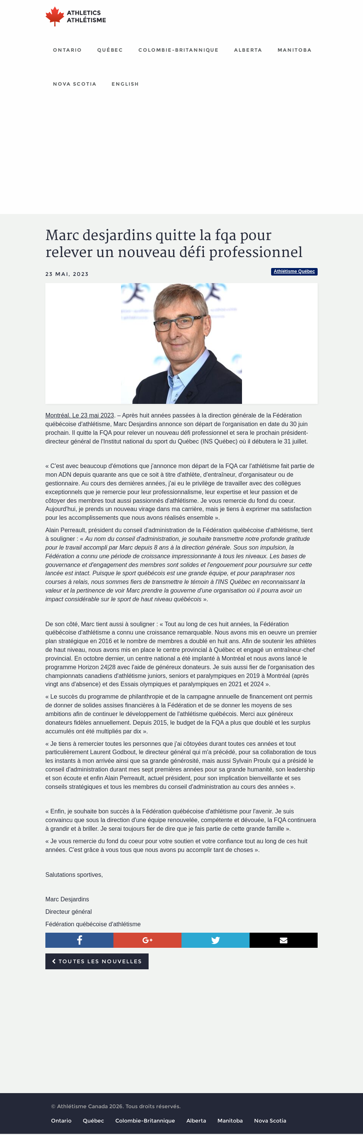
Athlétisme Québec (294, 272)
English (125, 85)
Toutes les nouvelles (97, 962)
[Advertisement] (181, 158)
